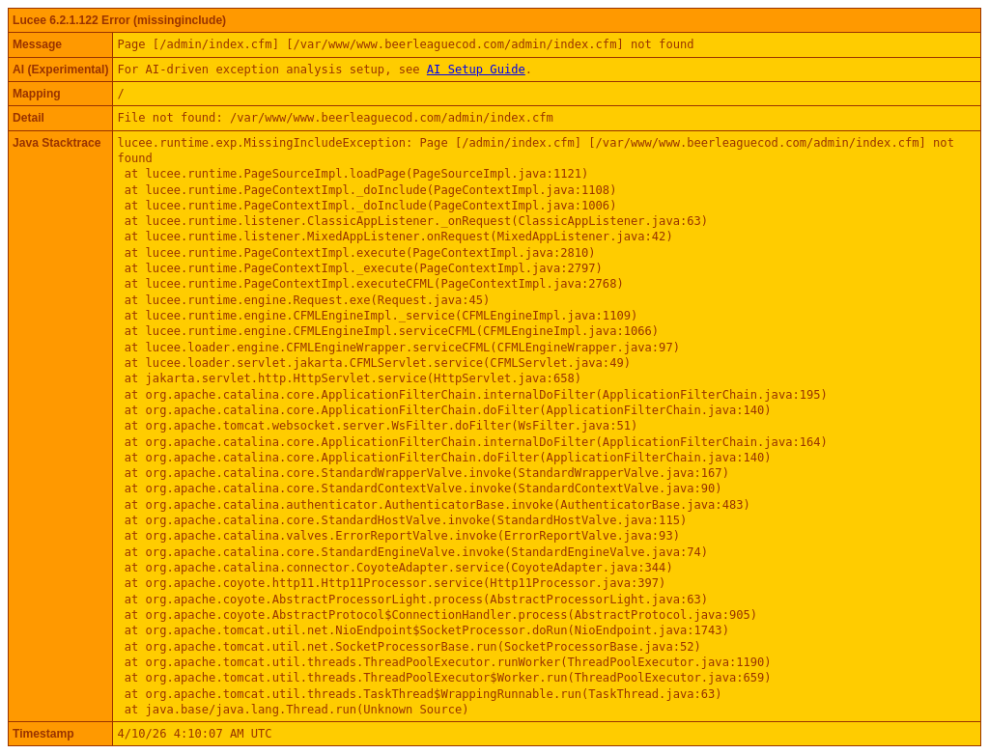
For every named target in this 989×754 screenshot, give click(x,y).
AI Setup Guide (476, 69)
